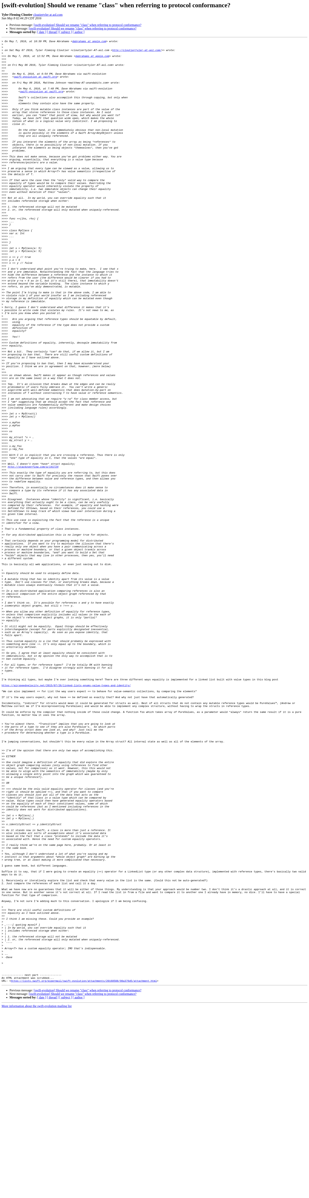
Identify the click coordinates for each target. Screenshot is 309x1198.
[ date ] (41, 32)
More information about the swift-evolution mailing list (37, 1194)
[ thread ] (53, 32)
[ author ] (79, 32)
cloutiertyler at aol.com (48, 14)
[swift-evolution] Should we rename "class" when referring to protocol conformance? (87, 25)
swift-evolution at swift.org (35, 84)
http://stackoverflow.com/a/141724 (33, 552)
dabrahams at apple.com (89, 42)
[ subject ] (65, 32)
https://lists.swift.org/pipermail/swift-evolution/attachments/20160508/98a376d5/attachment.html (84, 1169)
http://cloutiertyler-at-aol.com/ (137, 52)
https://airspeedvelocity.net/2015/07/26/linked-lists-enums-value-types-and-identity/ (66, 814)
